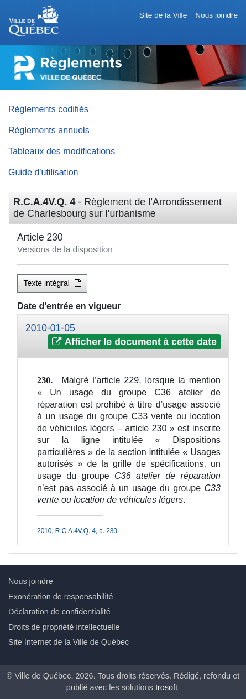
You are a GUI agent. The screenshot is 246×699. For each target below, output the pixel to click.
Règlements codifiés (48, 109)
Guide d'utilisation (43, 172)
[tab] (123, 336)
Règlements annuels (49, 130)
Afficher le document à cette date (134, 341)
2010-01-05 (50, 327)
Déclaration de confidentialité (59, 611)
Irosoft (166, 687)
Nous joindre (216, 15)
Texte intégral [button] (52, 283)
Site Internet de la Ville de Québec (68, 642)
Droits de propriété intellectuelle (64, 627)
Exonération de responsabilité (60, 596)
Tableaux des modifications (61, 151)
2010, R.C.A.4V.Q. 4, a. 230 (77, 531)
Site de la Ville (163, 15)
